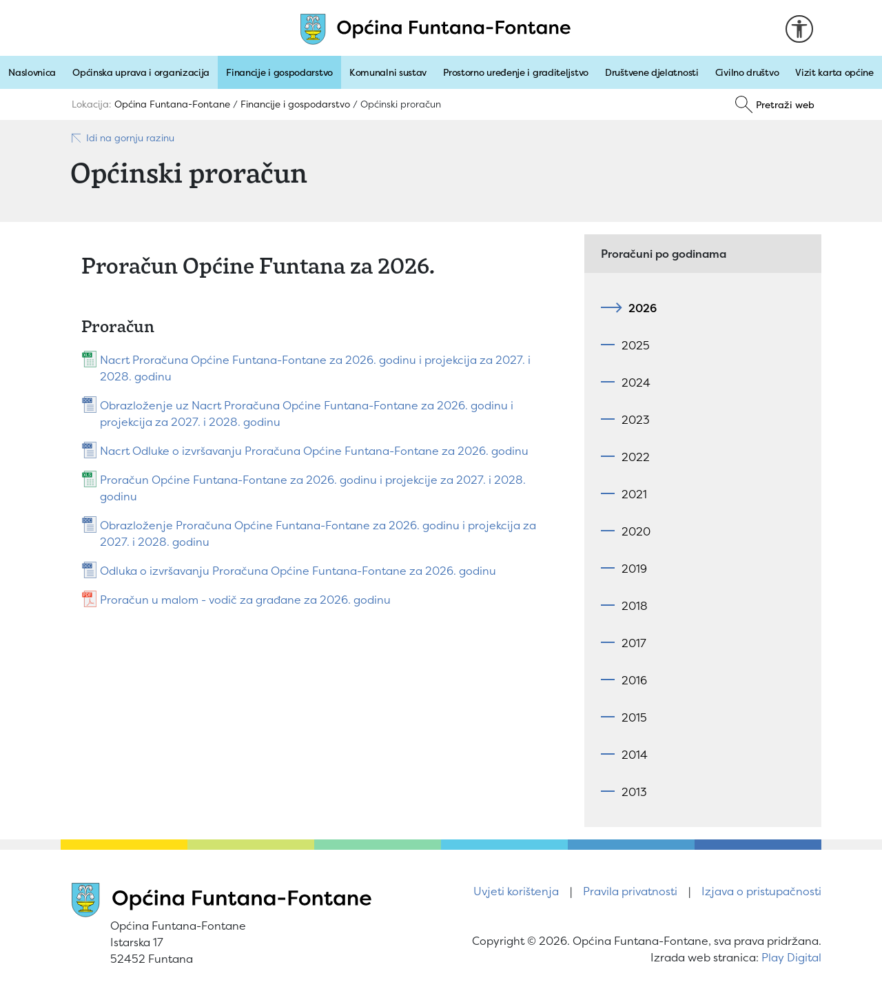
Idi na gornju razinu (122, 138)
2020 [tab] (636, 531)
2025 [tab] (636, 345)
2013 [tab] (634, 791)
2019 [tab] (634, 568)
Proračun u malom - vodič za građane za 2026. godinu (245, 599)
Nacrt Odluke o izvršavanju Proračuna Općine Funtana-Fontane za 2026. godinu (314, 450)
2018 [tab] (635, 605)
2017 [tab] (634, 643)
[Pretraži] (774, 105)
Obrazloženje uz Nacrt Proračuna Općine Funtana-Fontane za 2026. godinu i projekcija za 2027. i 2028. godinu (306, 413)
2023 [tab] (636, 419)
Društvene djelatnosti (652, 72)
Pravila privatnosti (630, 891)
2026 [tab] (639, 308)
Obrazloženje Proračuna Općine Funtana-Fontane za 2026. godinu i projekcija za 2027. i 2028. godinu (318, 533)
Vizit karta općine (834, 72)
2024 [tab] (636, 382)
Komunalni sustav (388, 72)
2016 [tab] (634, 680)
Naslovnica (32, 72)
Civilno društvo (747, 72)
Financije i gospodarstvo (279, 72)
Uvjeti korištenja (516, 891)
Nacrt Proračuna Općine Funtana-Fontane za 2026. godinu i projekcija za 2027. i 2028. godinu (315, 368)
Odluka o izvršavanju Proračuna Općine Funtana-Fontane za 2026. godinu (298, 570)
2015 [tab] (634, 717)
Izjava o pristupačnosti (761, 891)
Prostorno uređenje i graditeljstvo (515, 72)
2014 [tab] (635, 754)
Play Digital (791, 957)
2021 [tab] (634, 494)
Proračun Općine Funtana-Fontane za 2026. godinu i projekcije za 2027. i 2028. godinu (313, 488)
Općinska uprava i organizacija (140, 72)
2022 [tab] (636, 457)
